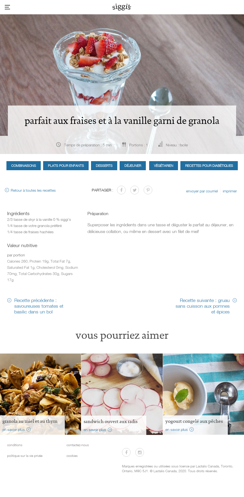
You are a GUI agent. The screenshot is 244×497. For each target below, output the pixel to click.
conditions (14, 445)
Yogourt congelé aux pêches (194, 421)
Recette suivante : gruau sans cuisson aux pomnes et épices (203, 305)
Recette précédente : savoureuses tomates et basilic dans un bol (38, 305)
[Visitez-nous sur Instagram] (139, 452)
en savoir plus (13, 429)
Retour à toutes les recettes (33, 190)
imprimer (230, 191)
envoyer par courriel (202, 191)
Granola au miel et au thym (29, 421)
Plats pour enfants (66, 166)
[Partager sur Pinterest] (148, 190)
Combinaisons (23, 166)
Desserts (104, 166)
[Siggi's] (122, 7)
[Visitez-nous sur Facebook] (126, 452)
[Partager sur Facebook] (121, 190)
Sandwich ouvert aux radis (110, 421)
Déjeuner (132, 166)
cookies (72, 456)
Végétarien (163, 166)
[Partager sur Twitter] (134, 190)
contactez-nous (77, 445)
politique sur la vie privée (24, 456)
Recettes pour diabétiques (209, 166)
